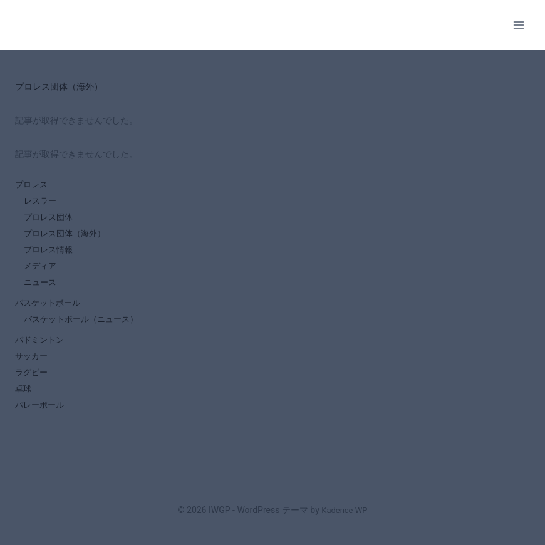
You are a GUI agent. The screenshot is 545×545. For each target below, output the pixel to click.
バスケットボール (50, 312)
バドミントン (41, 351)
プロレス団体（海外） (68, 237)
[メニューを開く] (518, 24)
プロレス (32, 185)
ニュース (41, 290)
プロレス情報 (50, 255)
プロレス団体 (50, 220)
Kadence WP (344, 511)
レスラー (41, 202)
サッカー (32, 369)
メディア (41, 272)
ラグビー (32, 387)
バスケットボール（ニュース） (85, 329)
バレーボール (41, 422)
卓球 (24, 404)
